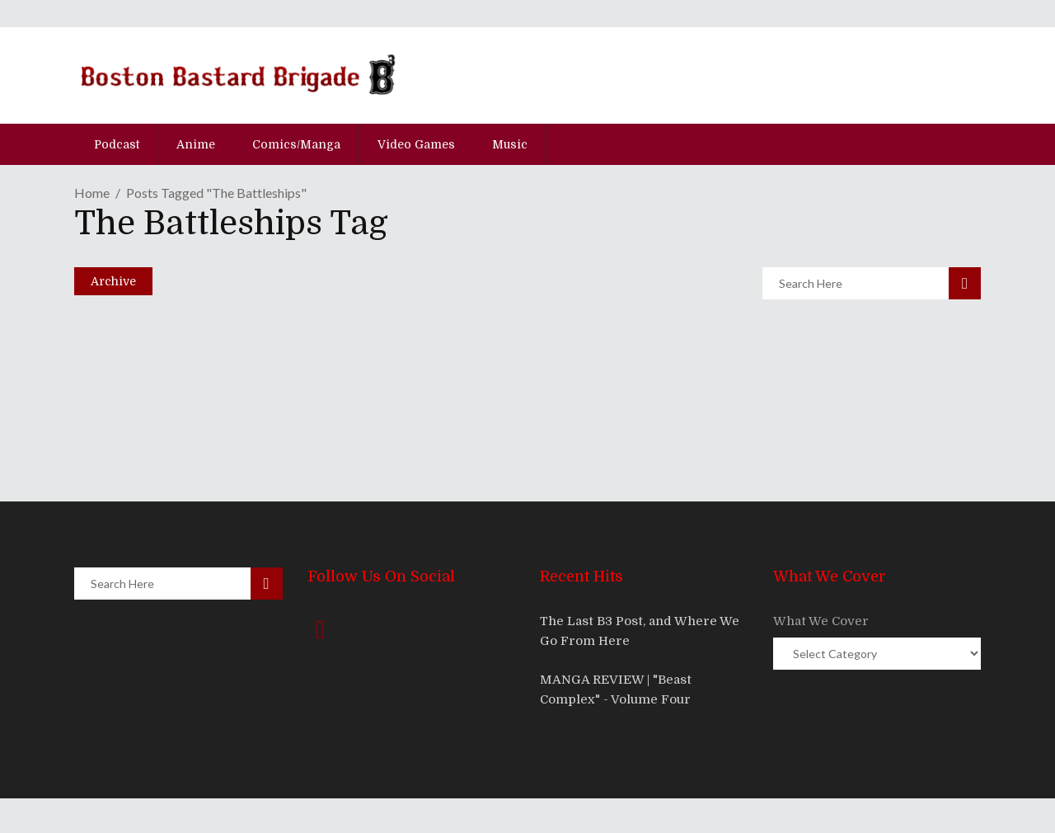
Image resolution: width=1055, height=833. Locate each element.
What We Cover (821, 621)
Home (92, 192)
